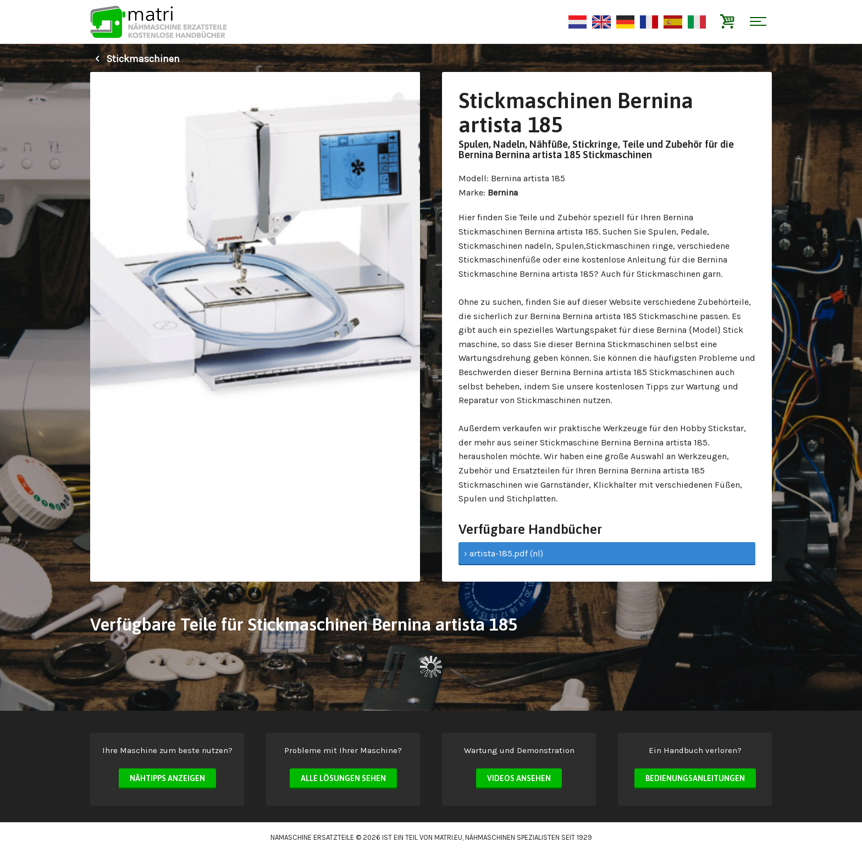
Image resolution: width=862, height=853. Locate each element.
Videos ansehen (519, 778)
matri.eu (448, 837)
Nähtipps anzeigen (167, 778)
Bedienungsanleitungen (695, 778)
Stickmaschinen (135, 59)
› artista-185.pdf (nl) (503, 553)
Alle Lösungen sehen (343, 778)
